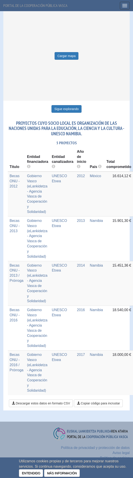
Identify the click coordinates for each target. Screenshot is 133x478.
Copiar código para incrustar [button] (98, 403)
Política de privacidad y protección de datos (95, 448)
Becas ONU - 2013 (15, 226)
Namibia (96, 221)
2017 (81, 355)
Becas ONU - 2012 (15, 181)
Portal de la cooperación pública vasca (35, 5)
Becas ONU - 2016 (15, 315)
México (95, 176)
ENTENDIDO (31, 473)
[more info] (78, 167)
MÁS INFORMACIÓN (62, 473)
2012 (81, 176)
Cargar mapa (66, 56)
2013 (81, 221)
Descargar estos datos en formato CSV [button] (41, 403)
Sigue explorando (66, 109)
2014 (81, 265)
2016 (81, 310)
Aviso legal (121, 453)
